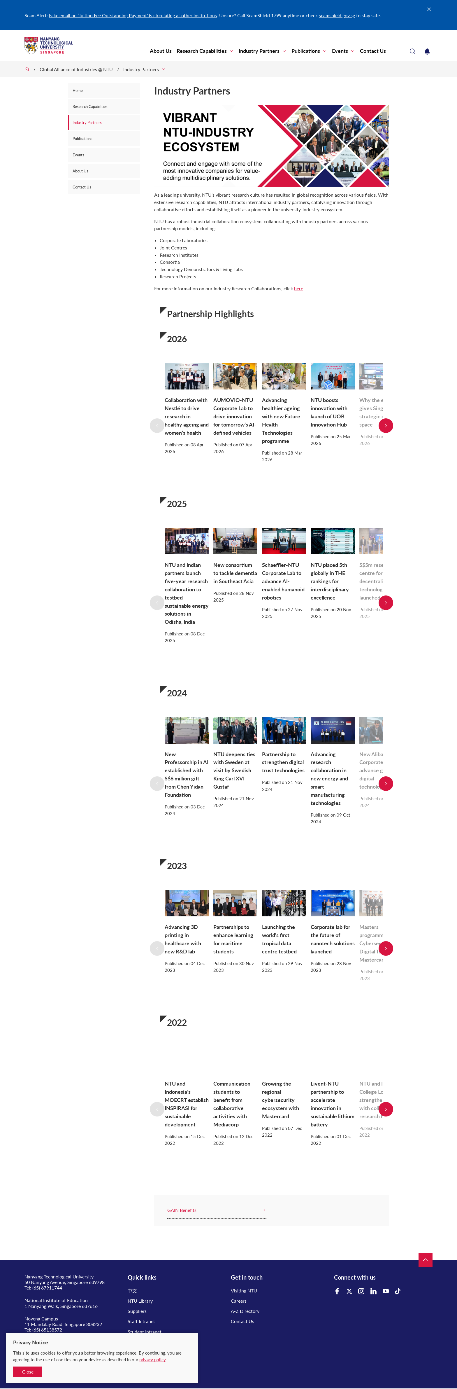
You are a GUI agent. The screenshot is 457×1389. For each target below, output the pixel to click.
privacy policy (152, 1359)
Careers (239, 1301)
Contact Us (373, 51)
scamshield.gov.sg (337, 15)
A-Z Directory (245, 1311)
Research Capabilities (202, 51)
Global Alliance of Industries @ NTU (76, 69)
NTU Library (140, 1301)
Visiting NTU (244, 1290)
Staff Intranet (141, 1321)
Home (78, 90)
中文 (132, 1290)
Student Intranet (144, 1331)
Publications (305, 51)
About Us (161, 51)
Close (28, 1371)
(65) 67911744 (47, 1287)
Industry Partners (259, 51)
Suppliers (137, 1311)
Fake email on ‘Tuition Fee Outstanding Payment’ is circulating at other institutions (133, 15)
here (298, 288)
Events (340, 51)
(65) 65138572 (47, 1329)
